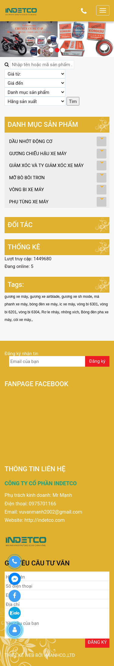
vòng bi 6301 (87, 304)
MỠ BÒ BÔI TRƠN (27, 177)
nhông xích (70, 312)
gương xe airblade (45, 296)
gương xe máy (16, 296)
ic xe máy (67, 304)
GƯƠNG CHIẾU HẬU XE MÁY (38, 153)
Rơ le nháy (50, 312)
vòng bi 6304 (29, 312)
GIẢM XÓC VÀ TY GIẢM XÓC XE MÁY (46, 165)
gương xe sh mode (76, 296)
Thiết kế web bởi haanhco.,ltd (40, 655)
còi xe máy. (22, 320)
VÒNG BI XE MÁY (26, 189)
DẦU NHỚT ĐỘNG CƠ (30, 141)
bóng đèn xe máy (43, 304)
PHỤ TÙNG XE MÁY (29, 202)
